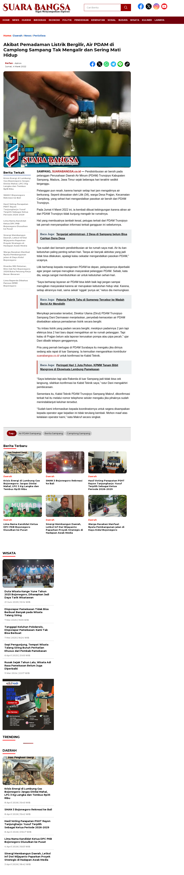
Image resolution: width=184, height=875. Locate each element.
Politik (67, 20)
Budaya (123, 20)
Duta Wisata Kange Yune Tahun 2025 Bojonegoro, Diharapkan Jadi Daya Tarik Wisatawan (26, 594)
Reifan (9, 63)
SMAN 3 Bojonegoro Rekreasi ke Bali (28, 809)
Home (6, 20)
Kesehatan (98, 20)
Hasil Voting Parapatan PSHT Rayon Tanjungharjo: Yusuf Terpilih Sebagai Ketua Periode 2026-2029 (27, 824)
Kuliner (147, 20)
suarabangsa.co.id (48, 355)
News (15, 20)
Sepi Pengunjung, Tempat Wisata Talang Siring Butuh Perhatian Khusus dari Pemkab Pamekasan (26, 647)
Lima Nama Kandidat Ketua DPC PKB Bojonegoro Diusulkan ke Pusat (28, 840)
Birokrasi (40, 20)
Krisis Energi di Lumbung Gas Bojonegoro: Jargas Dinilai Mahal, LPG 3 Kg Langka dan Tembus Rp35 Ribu (27, 793)
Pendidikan (81, 20)
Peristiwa (39, 35)
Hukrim (26, 20)
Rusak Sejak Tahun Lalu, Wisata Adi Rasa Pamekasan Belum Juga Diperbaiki (27, 665)
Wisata (134, 20)
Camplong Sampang (78, 433)
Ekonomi (54, 20)
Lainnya (159, 20)
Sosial (112, 20)
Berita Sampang (54, 433)
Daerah (17, 35)
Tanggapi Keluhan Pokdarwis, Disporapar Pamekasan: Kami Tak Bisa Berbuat (26, 630)
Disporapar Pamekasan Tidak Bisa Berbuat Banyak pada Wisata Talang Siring (26, 612)
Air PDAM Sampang (30, 433)
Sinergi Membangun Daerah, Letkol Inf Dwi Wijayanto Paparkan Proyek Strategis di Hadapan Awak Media (27, 856)
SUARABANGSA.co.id (66, 171)
